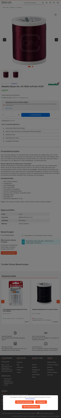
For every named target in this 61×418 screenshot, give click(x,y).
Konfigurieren (41, 402)
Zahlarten (34, 367)
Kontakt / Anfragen (52, 372)
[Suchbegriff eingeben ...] (32, 2)
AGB (18, 364)
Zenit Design (51, 413)
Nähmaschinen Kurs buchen (8, 379)
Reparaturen (50, 369)
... (32, 362)
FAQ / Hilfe (50, 375)
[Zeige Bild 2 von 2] (32, 66)
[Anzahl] (11, 115)
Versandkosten (32, 416)
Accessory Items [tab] (9, 276)
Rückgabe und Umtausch (36, 371)
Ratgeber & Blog (51, 362)
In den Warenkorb (35, 115)
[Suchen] (42, 2)
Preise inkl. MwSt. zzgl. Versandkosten (11, 95)
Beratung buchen (8, 381)
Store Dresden (36, 374)
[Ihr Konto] (54, 2)
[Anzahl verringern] (3, 115)
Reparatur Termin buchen (8, 384)
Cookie (19, 372)
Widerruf (19, 369)
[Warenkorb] (57, 2)
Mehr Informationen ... (30, 398)
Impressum (19, 362)
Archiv (33, 377)
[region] (30, 45)
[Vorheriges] (4, 39)
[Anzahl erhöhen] (19, 115)
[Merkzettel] (50, 2)
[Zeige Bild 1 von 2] (29, 66)
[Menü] (46, 2)
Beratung (49, 367)
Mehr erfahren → (9, 108)
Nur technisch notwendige (24, 402)
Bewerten (14, 83)
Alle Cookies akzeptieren (31, 406)
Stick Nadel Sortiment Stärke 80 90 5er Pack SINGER (15, 310)
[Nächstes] (56, 39)
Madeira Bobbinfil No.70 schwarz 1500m (45, 309)
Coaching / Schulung (52, 364)
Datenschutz (20, 367)
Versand (34, 364)
